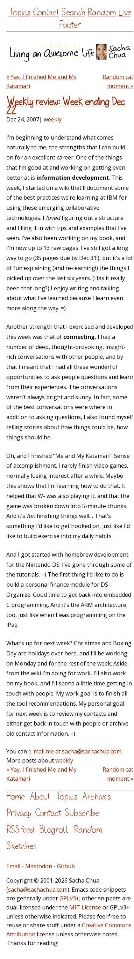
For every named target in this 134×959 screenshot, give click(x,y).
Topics (19, 12)
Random (101, 12)
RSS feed (20, 829)
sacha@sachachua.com (38, 889)
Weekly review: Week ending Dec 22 (65, 106)
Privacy (18, 813)
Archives (97, 796)
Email (13, 866)
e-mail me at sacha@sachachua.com (74, 751)
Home (15, 796)
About (40, 796)
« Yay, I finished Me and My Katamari (41, 81)
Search (73, 12)
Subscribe (82, 813)
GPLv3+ (69, 898)
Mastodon (38, 866)
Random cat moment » (118, 81)
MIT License (85, 907)
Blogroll (54, 829)
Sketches (21, 846)
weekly (53, 119)
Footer (70, 25)
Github (66, 866)
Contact (46, 12)
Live (124, 12)
